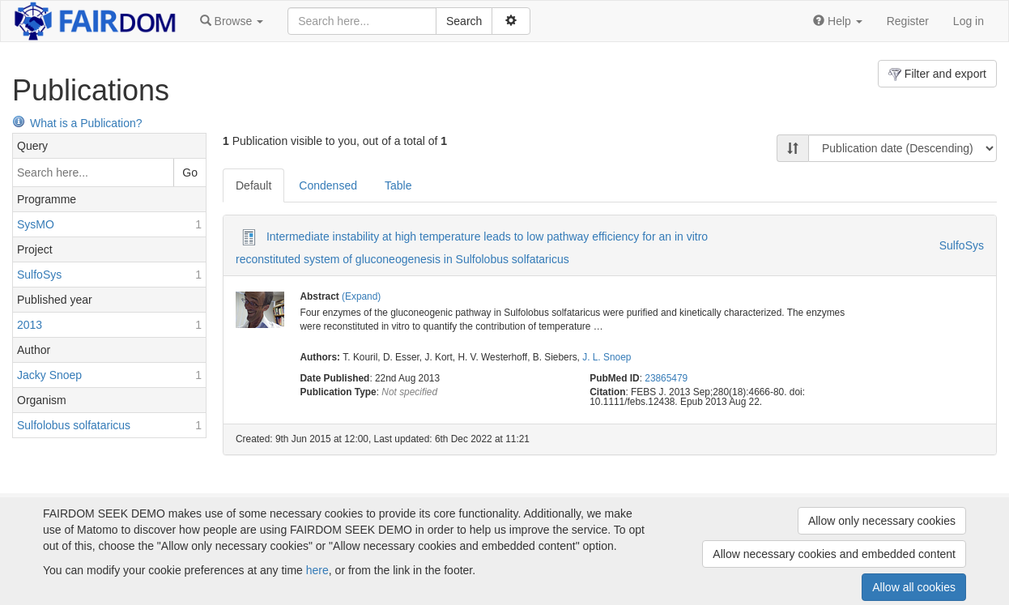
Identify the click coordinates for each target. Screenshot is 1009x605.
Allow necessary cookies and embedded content (834, 553)
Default (253, 185)
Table (398, 185)
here (317, 570)
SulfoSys (961, 245)
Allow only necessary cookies (882, 520)
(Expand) (361, 296)
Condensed (328, 185)
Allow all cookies (914, 587)
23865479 (666, 378)
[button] (231, 21)
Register (908, 21)
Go (190, 172)
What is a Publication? (77, 123)
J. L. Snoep (606, 357)
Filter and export (937, 74)
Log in (968, 21)
